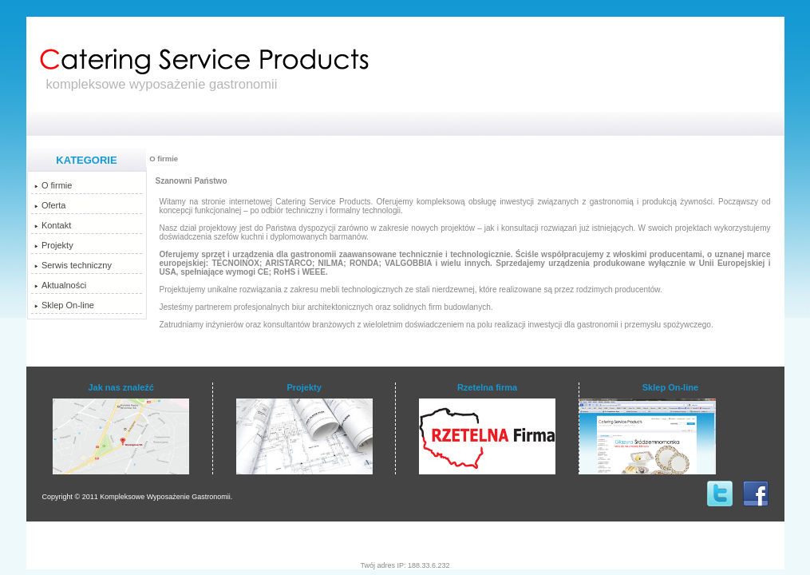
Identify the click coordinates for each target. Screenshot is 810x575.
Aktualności (60, 285)
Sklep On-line (64, 305)
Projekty (53, 245)
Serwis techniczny (73, 265)
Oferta (50, 205)
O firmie (53, 185)
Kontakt (52, 225)
